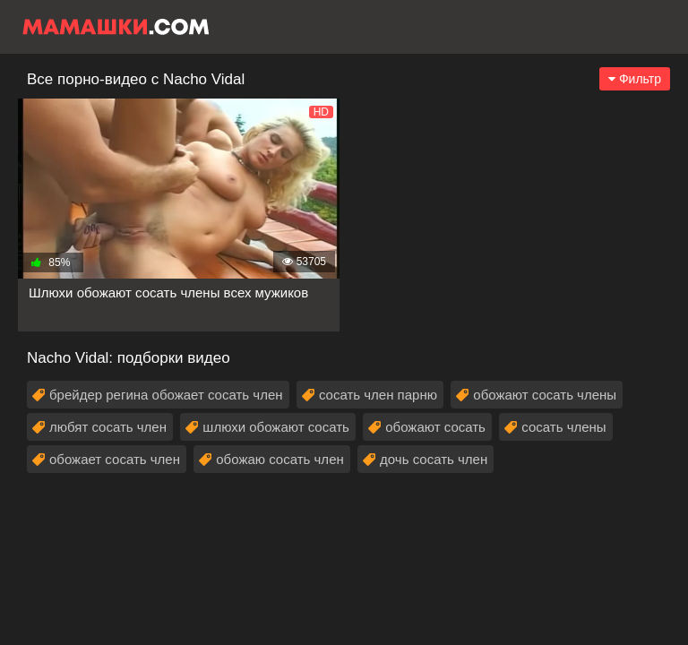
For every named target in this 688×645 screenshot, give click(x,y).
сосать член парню (378, 394)
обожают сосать (435, 426)
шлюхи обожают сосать (275, 426)
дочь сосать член (433, 459)
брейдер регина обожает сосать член (166, 394)
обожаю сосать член (279, 459)
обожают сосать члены (544, 394)
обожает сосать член (114, 459)
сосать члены (563, 426)
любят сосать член (108, 426)
